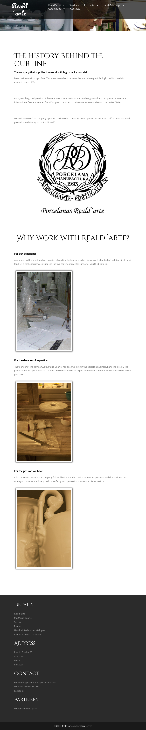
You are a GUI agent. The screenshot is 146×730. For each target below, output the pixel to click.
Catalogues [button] (56, 8)
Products (18, 626)
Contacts (75, 8)
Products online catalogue (27, 634)
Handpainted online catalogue (29, 630)
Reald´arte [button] (56, 5)
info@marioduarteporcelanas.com (38, 682)
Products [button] (91, 5)
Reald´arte (19, 9)
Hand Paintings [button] (113, 5)
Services (74, 5)
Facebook (19, 690)
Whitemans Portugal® (25, 708)
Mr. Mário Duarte (23, 618)
